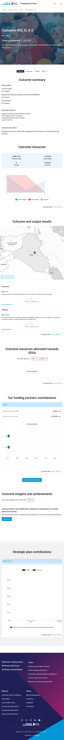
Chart (5, 404)
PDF (59, 207)
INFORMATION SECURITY (40, 731)
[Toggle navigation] (61, 3)
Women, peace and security (37, 677)
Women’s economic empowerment (40, 681)
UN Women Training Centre (12, 662)
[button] (34, 253)
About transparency (33, 695)
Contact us (30, 698)
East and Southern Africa (10, 706)
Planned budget (22, 199)
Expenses (46, 199)
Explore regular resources (32, 480)
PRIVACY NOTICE (29, 731)
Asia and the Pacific (8, 702)
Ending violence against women (39, 666)
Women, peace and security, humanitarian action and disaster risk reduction (33, 627)
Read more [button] (6, 519)
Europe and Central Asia (10, 710)
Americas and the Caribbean (11, 695)
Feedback (29, 702)
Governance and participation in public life (42, 674)
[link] (32, 305)
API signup (30, 706)
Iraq (21, 10)
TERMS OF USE (19, 731)
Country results (13, 10)
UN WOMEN (36, 735)
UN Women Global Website (12, 669)
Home (4, 10)
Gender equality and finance (37, 670)
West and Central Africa (10, 714)
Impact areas (7, 561)
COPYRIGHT (28, 735)
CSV (53, 207)
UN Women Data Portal (11, 665)
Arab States (6, 698)
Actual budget (35, 199)
